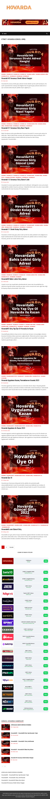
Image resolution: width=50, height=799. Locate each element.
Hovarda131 (16, 125)
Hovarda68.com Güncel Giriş (11, 529)
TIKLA (45, 572)
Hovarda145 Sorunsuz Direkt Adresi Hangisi (16, 78)
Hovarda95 (20, 326)
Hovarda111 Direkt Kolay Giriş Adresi (14, 229)
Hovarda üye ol (5, 76)
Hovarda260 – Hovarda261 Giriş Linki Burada (22, 741)
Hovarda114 (25, 177)
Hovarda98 (12, 276)
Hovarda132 (23, 125)
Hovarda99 (18, 276)
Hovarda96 (26, 326)
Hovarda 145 (10, 74)
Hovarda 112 (16, 225)
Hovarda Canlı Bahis (30, 324)
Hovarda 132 (16, 124)
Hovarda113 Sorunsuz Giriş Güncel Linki (15, 180)
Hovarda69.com (6, 527)
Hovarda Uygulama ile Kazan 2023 (13, 428)
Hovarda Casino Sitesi (31, 275)
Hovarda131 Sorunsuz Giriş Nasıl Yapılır (15, 128)
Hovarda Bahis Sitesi (32, 124)
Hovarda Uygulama (10, 177)
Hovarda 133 (23, 124)
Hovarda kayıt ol (37, 475)
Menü (4, 33)
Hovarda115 (32, 177)
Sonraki (11, 547)
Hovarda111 (16, 227)
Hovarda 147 (23, 74)
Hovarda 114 (16, 175)
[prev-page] (2, 766)
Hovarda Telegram (30, 796)
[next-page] (5, 766)
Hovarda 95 (9, 324)
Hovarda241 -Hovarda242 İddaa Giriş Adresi (22, 749)
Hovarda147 (26, 76)
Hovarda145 (13, 76)
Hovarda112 (23, 227)
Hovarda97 (32, 326)
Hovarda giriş (38, 175)
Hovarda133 (29, 125)
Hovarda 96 (15, 324)
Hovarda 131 (10, 124)
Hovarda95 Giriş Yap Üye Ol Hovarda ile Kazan (17, 329)
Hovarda (3, 74)
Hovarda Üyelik (8, 125)
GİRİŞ (45, 561)
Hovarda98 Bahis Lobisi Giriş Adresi (14, 279)
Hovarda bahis (30, 175)
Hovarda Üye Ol (6, 478)
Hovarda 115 (23, 175)
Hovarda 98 (9, 275)
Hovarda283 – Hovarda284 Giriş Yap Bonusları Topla (24, 733)
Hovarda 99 (15, 275)
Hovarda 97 (22, 324)
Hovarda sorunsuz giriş (42, 74)
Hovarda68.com (44, 525)
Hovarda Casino (31, 74)
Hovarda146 (19, 76)
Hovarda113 (18, 177)
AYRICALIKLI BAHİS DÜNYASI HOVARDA (21, 725)
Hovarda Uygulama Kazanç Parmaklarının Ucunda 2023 (20, 380)
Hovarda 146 (16, 74)
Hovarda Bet (22, 275)
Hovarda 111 (10, 225)
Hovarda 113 (10, 175)
